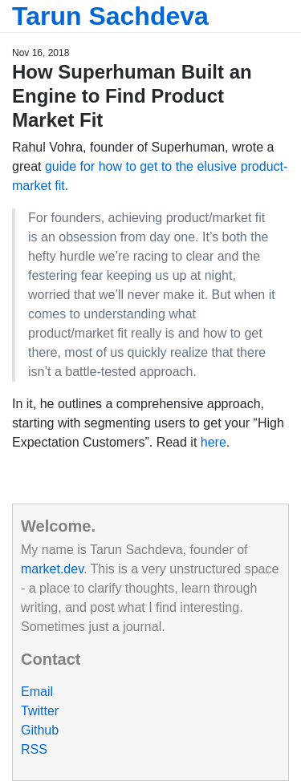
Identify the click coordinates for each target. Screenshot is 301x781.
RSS (34, 749)
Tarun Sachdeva (110, 16)
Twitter (40, 711)
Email (37, 691)
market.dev (52, 569)
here (213, 442)
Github (40, 730)
